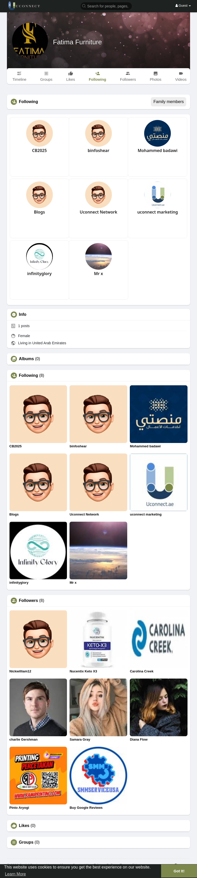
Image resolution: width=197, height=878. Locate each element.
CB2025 (39, 150)
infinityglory (39, 273)
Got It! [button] (179, 871)
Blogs (39, 212)
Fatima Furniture (77, 42)
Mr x (98, 273)
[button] (106, 6)
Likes (24, 826)
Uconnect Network (98, 212)
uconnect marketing (157, 212)
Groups (26, 842)
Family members (168, 101)
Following (28, 376)
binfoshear (98, 150)
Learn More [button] (15, 874)
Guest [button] (183, 5)
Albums (26, 359)
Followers (28, 601)
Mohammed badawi (158, 150)
